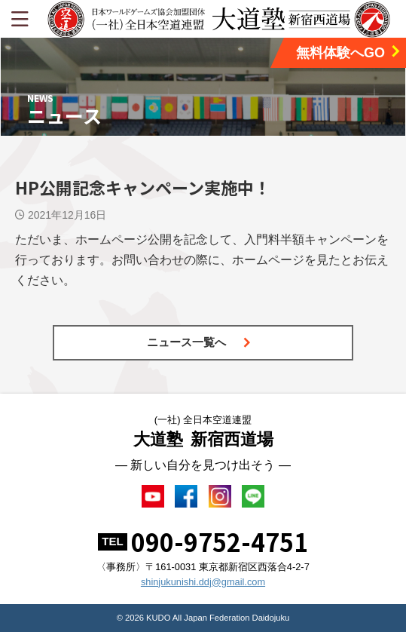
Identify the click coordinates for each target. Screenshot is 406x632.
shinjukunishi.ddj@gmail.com (203, 582)
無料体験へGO (349, 52)
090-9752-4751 (219, 541)
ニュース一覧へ (199, 342)
